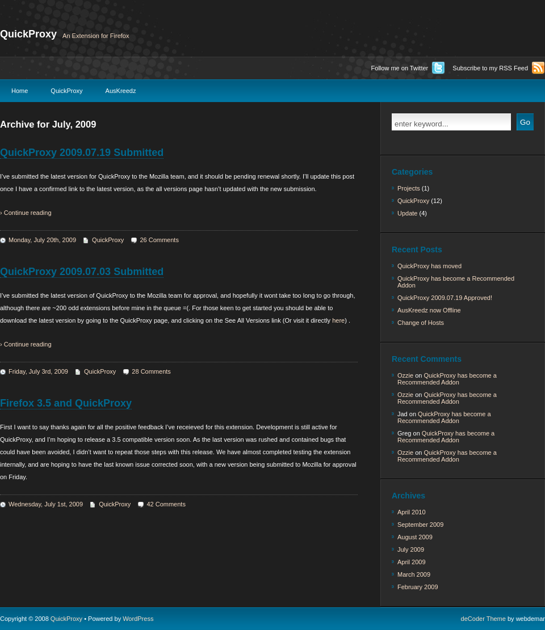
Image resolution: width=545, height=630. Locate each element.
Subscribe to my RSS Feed (490, 68)
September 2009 (420, 524)
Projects (408, 188)
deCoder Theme (483, 618)
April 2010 (411, 512)
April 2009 (411, 562)
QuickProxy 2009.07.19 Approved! (444, 297)
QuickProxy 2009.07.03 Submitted (82, 271)
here (338, 320)
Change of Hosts (420, 322)
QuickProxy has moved (429, 266)
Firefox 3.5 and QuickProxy (66, 403)
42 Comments (165, 504)
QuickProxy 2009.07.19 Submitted (82, 152)
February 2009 (417, 587)
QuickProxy (28, 34)
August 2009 (415, 537)
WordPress (138, 618)
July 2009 (410, 549)
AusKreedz (121, 90)
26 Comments (159, 239)
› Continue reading (26, 212)
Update (407, 213)
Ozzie (405, 375)
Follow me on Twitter (400, 68)
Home (19, 90)
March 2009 (413, 574)
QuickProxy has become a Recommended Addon (455, 282)
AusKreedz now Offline (429, 310)
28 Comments (151, 371)
